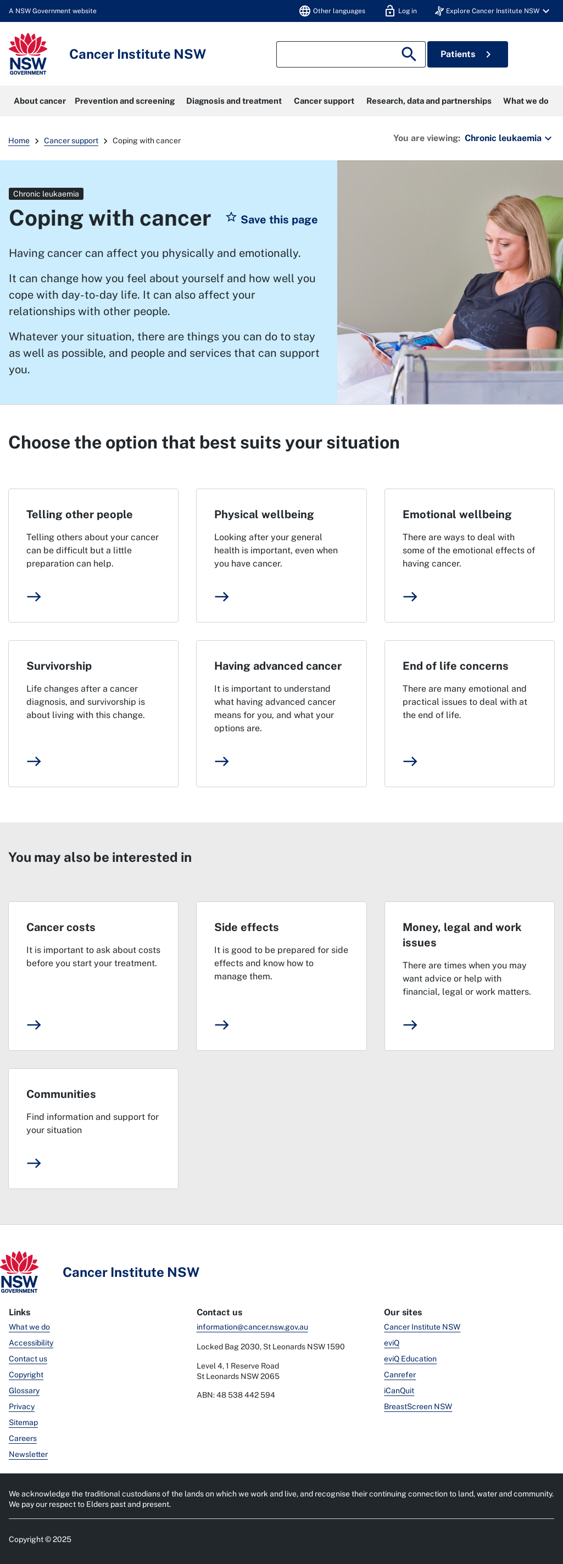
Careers (23, 1438)
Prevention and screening (125, 100)
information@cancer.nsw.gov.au (252, 1326)
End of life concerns (456, 665)
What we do (526, 100)
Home (19, 140)
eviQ (391, 1342)
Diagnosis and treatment (234, 100)
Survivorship (59, 665)
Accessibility (31, 1342)
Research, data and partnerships (429, 100)
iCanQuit (399, 1390)
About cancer (40, 100)
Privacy (22, 1406)
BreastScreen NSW (418, 1406)
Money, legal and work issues (462, 935)
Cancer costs (61, 927)
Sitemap (23, 1422)
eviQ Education (410, 1358)
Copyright (26, 1374)
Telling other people (79, 514)
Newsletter (28, 1454)
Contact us (28, 1358)
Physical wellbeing (264, 514)
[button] (494, 11)
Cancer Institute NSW (422, 1326)
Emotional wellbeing (457, 514)
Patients (468, 54)
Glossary (24, 1390)
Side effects (246, 927)
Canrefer (400, 1374)
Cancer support (324, 100)
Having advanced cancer (278, 665)
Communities (61, 1094)
